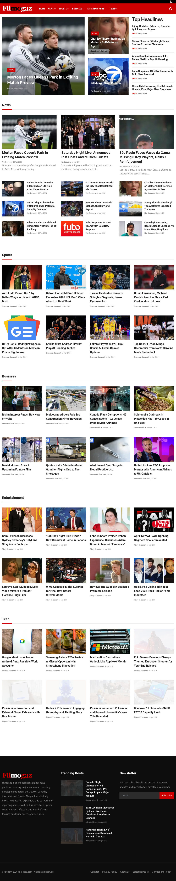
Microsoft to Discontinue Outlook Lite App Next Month (108, 659)
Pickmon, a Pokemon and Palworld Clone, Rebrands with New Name (21, 712)
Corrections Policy (161, 872)
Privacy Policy (109, 872)
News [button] (52, 8)
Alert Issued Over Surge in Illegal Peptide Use (106, 467)
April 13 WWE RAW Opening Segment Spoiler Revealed (151, 538)
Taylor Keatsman (9, 670)
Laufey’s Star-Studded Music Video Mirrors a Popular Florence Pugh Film (20, 591)
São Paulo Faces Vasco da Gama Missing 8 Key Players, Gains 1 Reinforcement (144, 157)
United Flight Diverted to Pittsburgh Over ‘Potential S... (106, 83)
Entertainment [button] (97, 8)
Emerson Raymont (9, 306)
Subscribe (167, 795)
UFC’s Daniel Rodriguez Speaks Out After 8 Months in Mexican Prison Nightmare (21, 348)
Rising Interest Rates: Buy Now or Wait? (21, 416)
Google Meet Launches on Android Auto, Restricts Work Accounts (20, 661)
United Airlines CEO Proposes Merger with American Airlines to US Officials (153, 469)
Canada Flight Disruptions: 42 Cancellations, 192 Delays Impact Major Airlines (108, 418)
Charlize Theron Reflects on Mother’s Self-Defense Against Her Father (158, 186)
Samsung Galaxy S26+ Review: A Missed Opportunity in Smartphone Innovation (65, 661)
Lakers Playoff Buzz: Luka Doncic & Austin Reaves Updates (106, 348)
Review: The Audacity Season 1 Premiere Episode (109, 589)
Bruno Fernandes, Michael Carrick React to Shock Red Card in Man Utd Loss (151, 297)
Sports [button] (64, 8)
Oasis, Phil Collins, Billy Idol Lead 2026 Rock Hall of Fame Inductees (152, 591)
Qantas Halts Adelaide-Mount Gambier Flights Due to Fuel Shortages (64, 469)
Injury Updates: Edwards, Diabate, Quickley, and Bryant (151, 28)
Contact (94, 872)
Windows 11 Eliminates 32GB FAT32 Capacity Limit (152, 710)
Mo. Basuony (12, 88)
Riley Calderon (8, 549)
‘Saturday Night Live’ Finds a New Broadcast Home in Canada (66, 538)
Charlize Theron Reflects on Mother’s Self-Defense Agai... (108, 42)
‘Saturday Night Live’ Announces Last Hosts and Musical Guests (85, 155)
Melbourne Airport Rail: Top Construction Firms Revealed (64, 416)
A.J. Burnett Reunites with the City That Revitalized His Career (100, 186)
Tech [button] (113, 8)
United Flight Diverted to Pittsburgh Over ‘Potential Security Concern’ (41, 206)
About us (124, 872)
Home (42, 8)
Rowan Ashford (8, 423)
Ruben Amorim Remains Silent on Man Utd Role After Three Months (40, 186)
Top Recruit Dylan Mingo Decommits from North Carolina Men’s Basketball (153, 348)
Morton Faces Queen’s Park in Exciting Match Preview (25, 155)
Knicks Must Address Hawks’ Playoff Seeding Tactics (64, 346)
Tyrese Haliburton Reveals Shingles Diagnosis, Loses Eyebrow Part (106, 297)
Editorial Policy (141, 872)
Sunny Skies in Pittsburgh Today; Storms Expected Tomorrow (151, 43)
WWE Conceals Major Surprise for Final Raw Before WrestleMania (65, 591)
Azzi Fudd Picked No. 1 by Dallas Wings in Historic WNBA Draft (21, 297)
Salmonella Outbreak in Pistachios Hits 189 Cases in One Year (151, 418)
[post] (43, 56)
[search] (171, 9)
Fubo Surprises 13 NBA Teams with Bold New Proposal (152, 73)
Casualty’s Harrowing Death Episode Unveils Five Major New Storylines (152, 88)
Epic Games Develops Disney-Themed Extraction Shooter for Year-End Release (153, 661)
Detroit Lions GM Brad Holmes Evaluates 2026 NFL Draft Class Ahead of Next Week (65, 297)
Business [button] (78, 8)
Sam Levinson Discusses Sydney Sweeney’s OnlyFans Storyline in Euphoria (19, 540)
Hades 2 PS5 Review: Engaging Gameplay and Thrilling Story (65, 710)
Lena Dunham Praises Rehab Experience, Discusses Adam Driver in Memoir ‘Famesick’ (108, 540)
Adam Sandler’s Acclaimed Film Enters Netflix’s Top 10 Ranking (150, 58)
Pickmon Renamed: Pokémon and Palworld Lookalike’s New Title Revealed (108, 712)
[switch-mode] (171, 2)
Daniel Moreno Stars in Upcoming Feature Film (16, 467)
